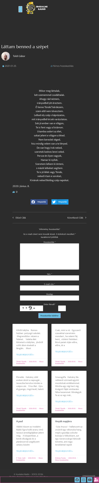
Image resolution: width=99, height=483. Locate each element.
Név (49, 274)
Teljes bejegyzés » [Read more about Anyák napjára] (64, 451)
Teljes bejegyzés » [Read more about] (25, 355)
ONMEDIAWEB (88, 476)
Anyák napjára (63, 421)
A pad (19, 421)
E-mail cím (49, 284)
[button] (20, 9)
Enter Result (49, 304)
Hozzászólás (50, 242)
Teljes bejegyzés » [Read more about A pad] (25, 451)
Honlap (49, 294)
